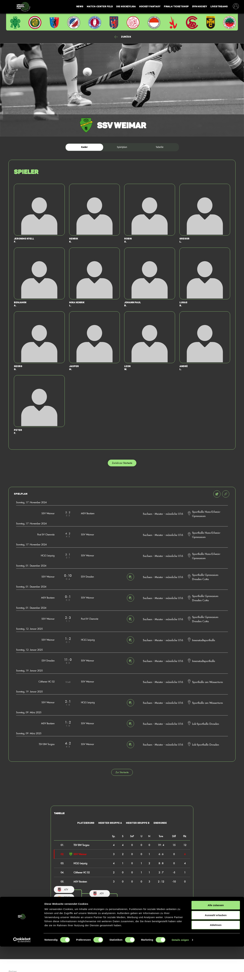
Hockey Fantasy (149, 6)
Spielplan (122, 147)
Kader (84, 147)
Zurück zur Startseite (122, 463)
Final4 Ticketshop (176, 6)
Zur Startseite (122, 772)
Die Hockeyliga (126, 6)
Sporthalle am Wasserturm (207, 682)
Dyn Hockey (199, 6)
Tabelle (160, 147)
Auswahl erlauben (216, 940)
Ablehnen (215, 950)
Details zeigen (180, 965)
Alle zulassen (216, 930)
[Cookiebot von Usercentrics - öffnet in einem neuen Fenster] (22, 965)
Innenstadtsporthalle (203, 640)
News (79, 6)
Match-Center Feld (100, 6)
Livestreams (219, 6)
